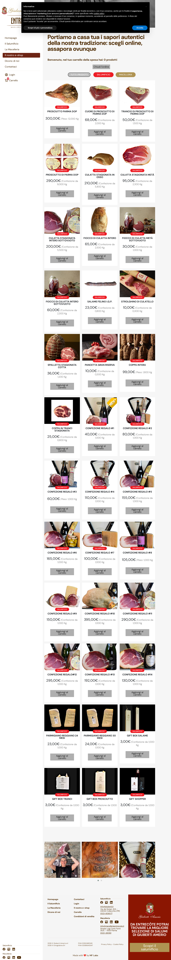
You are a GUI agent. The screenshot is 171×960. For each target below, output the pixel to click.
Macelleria (125, 74)
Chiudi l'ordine (101, 66)
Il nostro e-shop (14, 55)
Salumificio (103, 74)
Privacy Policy (106, 944)
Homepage (11, 38)
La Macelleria (12, 49)
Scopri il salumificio (149, 947)
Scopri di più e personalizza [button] (40, 28)
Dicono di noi (12, 61)
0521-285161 (105, 933)
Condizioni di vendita (84, 916)
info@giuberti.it (106, 906)
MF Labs (94, 955)
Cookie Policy (118, 944)
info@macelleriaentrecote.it (112, 926)
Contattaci (11, 66)
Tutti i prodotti (79, 74)
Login (10, 74)
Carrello (11, 80)
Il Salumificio (11, 43)
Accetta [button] (139, 28)
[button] (98, 880)
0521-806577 (106, 913)
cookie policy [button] (99, 13)
